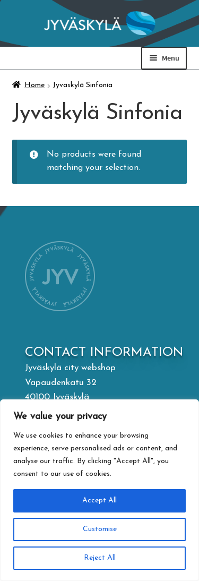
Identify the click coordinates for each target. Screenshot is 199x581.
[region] (99, 490)
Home (34, 85)
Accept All (99, 501)
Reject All (99, 558)
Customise (100, 529)
